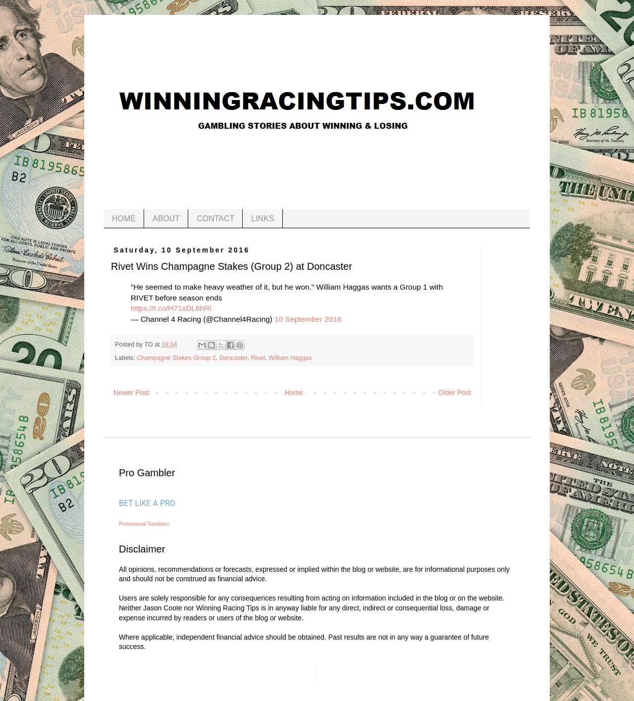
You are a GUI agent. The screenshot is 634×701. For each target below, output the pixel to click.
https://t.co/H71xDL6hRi (171, 308)
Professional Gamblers (144, 524)
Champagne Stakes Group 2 (176, 357)
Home (293, 393)
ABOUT (166, 218)
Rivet (258, 357)
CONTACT (215, 218)
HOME (124, 218)
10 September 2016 (307, 319)
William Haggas (290, 357)
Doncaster (233, 357)
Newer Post (131, 393)
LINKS (262, 218)
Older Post (454, 393)
